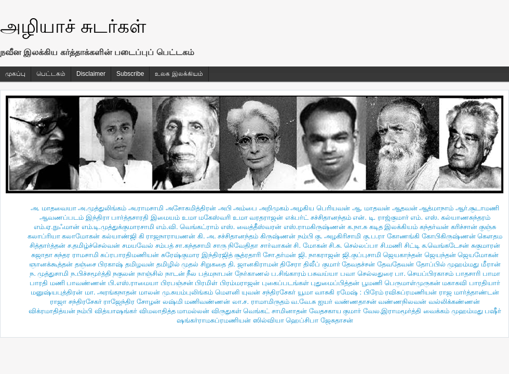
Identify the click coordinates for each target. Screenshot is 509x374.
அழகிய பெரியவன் (320, 208)
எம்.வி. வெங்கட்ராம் (187, 227)
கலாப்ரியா (44, 236)
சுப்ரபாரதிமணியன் (129, 255)
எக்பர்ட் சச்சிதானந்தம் (318, 217)
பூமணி (371, 283)
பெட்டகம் (50, 73)
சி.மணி (391, 245)
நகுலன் (124, 273)
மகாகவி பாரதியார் (471, 283)
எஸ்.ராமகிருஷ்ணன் (315, 227)
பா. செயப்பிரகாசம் (424, 273)
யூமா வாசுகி (316, 292)
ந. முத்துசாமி (49, 273)
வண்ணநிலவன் (402, 301)
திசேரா (290, 264)
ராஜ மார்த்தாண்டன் (469, 292)
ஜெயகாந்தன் (402, 255)
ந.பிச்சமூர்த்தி (91, 273)
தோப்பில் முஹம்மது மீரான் (458, 264)
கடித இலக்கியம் (393, 227)
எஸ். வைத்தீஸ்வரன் (251, 227)
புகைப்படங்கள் (285, 283)
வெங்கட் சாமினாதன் (275, 311)
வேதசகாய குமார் (335, 311)
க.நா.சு (357, 227)
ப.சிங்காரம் (288, 273)
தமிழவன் (139, 264)
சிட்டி (412, 245)
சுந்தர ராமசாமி (76, 255)
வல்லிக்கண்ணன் (454, 301)
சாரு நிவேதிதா (236, 245)
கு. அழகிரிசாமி (338, 236)
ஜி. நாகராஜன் (319, 255)
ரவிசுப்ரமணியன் (411, 292)
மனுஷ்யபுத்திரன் (57, 292)
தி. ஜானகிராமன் (253, 264)
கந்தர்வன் (434, 227)
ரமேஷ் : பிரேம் (360, 292)
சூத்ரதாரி (247, 255)
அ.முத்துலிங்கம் (102, 208)
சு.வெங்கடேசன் (446, 245)
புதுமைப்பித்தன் (335, 283)
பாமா (491, 273)
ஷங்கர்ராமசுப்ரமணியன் (214, 320)
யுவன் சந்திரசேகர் (269, 292)
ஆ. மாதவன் (371, 208)
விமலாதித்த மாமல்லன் (174, 311)
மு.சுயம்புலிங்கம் (187, 292)
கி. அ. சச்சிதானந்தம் (227, 236)
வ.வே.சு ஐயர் (311, 301)
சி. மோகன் (310, 245)
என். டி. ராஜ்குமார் (380, 217)
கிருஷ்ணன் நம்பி (286, 236)
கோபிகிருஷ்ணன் (449, 236)
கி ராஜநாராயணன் (167, 236)
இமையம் (165, 217)
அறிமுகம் (274, 208)
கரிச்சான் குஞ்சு (474, 227)
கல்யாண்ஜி (119, 236)
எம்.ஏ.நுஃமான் (56, 227)
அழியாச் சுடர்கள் (73, 26)
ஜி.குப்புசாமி (361, 255)
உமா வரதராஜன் (258, 217)
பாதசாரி (468, 273)
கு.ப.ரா (374, 236)
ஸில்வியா (268, 320)
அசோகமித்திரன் (191, 208)
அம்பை (245, 208)
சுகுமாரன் (485, 245)
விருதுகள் (226, 311)
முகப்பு (15, 73)
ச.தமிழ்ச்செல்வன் (94, 245)
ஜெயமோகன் (478, 255)
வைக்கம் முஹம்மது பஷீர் (462, 311)
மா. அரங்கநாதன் (111, 292)
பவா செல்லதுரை (366, 273)
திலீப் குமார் (321, 264)
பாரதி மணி (47, 283)
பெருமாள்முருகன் (412, 283)
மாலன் (149, 292)
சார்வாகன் (276, 245)
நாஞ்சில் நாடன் (161, 273)
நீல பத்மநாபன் (209, 273)
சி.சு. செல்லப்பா (353, 245)
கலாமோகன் (81, 236)
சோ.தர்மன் (280, 255)
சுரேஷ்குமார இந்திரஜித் (197, 255)
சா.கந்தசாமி (193, 245)
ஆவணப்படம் (61, 217)
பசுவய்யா (322, 273)
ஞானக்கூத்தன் (51, 264)
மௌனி (227, 292)
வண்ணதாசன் (355, 301)
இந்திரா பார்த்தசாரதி (117, 217)
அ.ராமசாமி (146, 208)
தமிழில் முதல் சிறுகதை (191, 264)
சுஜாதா (41, 255)
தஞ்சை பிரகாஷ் (99, 264)
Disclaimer (90, 73)
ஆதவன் (405, 208)
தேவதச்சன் (358, 264)
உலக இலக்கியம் (179, 73)
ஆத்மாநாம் (436, 208)
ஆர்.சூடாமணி (478, 208)
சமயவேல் (137, 245)
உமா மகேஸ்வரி (206, 217)
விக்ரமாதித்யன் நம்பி (61, 311)
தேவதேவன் (395, 264)
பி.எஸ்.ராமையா (133, 283)
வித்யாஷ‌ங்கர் (116, 311)
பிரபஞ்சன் (176, 283)
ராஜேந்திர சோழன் (131, 301)
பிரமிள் (206, 283)
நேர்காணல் (252, 273)
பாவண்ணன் (86, 283)
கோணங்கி (403, 236)
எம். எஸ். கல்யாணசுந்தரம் (450, 217)
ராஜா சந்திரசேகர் (76, 301)
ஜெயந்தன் (440, 255)
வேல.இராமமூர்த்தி (392, 311)
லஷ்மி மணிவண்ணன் (197, 301)
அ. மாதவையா (53, 208)
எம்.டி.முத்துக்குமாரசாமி (118, 227)
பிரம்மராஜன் (240, 283)
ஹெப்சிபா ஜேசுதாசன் (319, 320)
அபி (225, 208)
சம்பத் (164, 245)
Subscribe (130, 73)
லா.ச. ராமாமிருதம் (260, 301)
